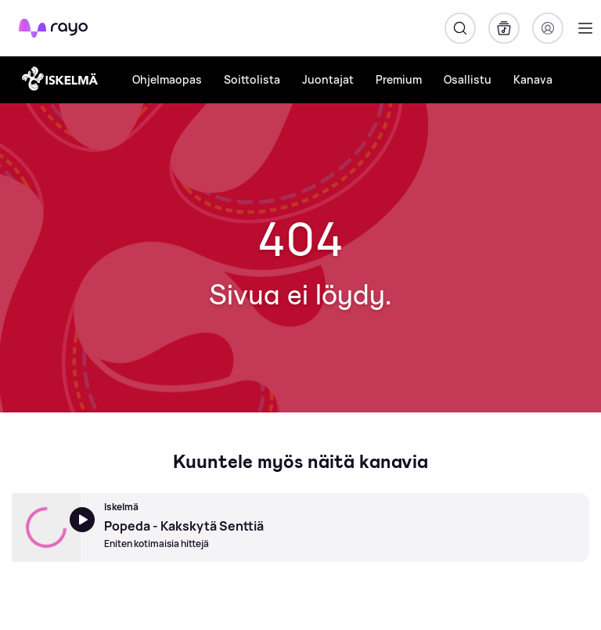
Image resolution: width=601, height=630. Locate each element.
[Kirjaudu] (547, 28)
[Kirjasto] (504, 28)
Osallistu (467, 79)
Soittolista (252, 79)
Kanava (532, 79)
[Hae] (460, 28)
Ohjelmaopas (167, 79)
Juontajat (328, 79)
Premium (399, 79)
